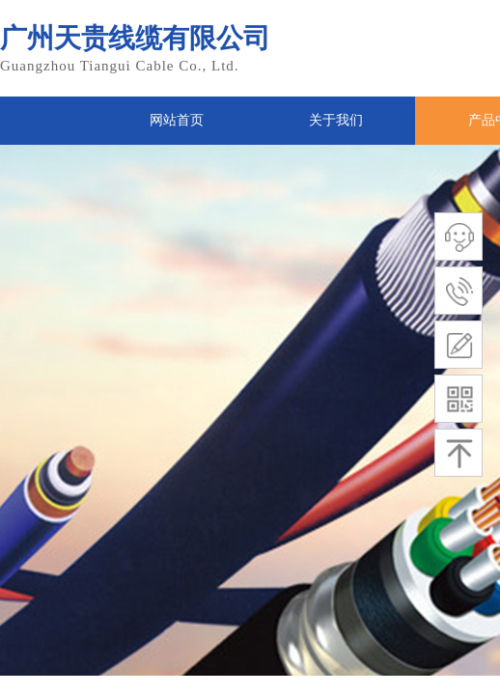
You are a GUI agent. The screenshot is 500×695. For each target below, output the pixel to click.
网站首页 (177, 120)
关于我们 (336, 120)
